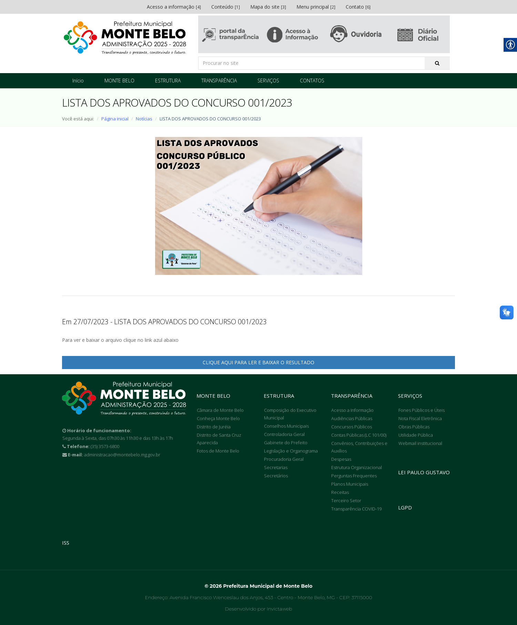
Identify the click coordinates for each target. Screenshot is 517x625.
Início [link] (78, 80)
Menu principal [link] (315, 6)
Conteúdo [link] (225, 6)
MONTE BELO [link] (119, 80)
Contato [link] (358, 6)
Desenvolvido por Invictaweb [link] (258, 609)
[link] (125, 38)
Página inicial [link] (115, 119)
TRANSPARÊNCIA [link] (219, 80)
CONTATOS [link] (312, 80)
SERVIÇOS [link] (268, 80)
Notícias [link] (144, 119)
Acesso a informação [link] (174, 6)
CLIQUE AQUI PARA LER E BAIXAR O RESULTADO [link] (258, 362)
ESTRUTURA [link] (168, 80)
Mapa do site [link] (268, 6)
